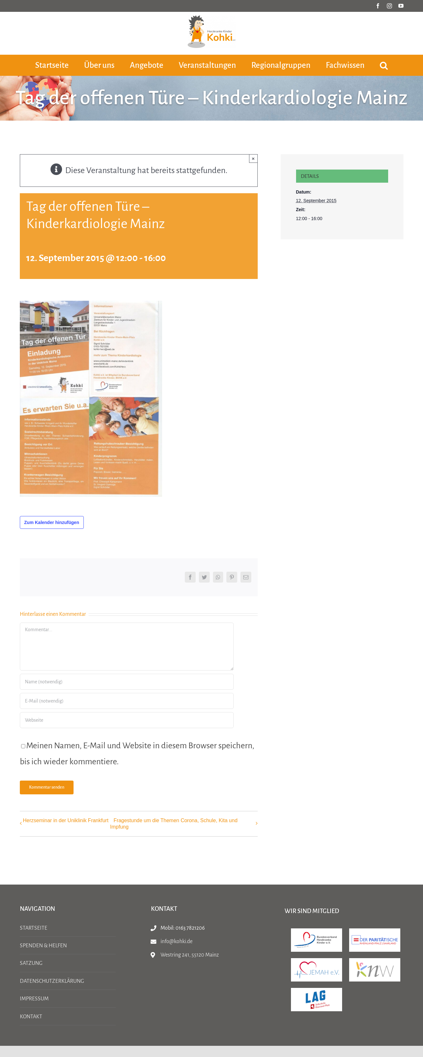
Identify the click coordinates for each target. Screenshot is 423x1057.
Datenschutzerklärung (52, 981)
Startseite (33, 928)
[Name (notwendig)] (127, 682)
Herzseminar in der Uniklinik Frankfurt (66, 820)
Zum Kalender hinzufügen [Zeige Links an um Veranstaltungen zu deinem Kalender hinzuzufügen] (51, 522)
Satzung (31, 963)
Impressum (34, 999)
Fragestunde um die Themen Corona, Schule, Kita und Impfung (174, 824)
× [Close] (253, 158)
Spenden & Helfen (43, 946)
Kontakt (31, 1017)
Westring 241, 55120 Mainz (190, 955)
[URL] (127, 720)
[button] (384, 65)
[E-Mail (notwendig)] (127, 701)
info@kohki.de (176, 941)
